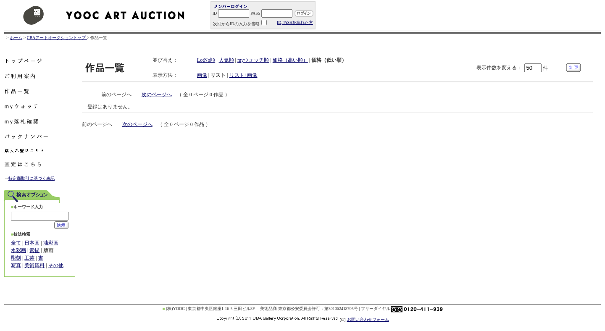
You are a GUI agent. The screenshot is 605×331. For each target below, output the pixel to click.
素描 (34, 250)
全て (16, 243)
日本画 (31, 243)
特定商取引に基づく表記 (31, 178)
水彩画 (18, 250)
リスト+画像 (243, 75)
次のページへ (157, 94)
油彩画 (50, 243)
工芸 (29, 258)
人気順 (226, 60)
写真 (16, 265)
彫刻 (16, 258)
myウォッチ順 (253, 60)
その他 (55, 265)
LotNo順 (206, 60)
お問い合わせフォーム (368, 319)
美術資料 (34, 265)
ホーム (16, 37)
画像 (202, 75)
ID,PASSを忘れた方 (295, 22)
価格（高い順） (290, 60)
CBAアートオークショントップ (57, 37)
